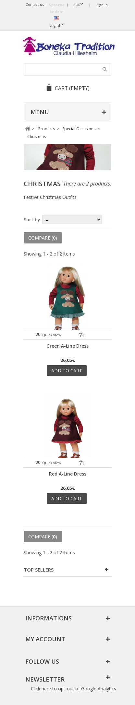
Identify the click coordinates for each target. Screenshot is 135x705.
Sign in (102, 4)
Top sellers (39, 569)
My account (45, 639)
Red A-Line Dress (67, 474)
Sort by (32, 219)
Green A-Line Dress (67, 346)
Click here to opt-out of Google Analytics (73, 688)
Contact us (35, 4)
